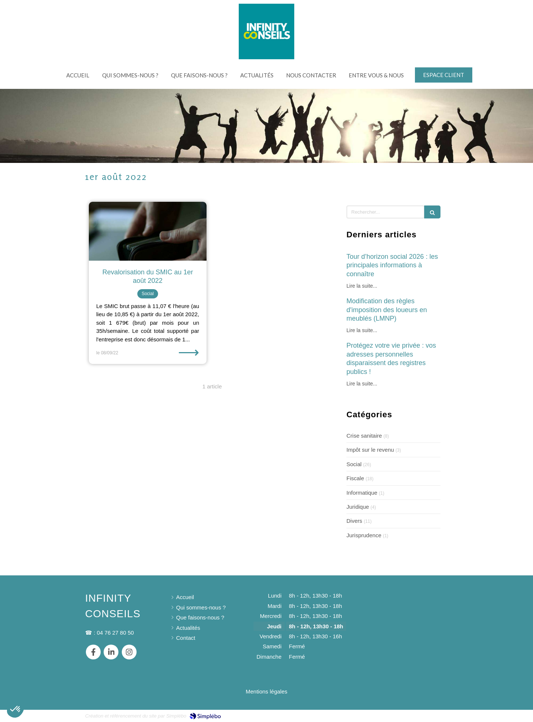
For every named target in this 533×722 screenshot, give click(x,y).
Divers (354, 521)
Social (354, 464)
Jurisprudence (363, 535)
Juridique (357, 507)
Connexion (434, 715)
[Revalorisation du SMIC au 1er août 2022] (148, 231)
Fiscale (355, 478)
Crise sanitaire (364, 435)
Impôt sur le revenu (370, 450)
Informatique (361, 492)
